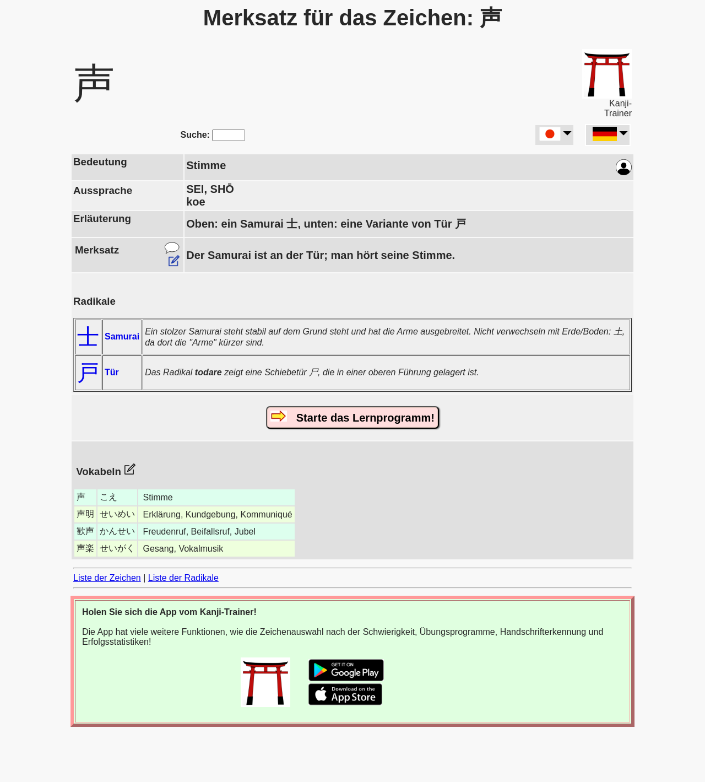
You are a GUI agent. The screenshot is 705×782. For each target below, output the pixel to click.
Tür (112, 372)
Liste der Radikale (183, 578)
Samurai (122, 336)
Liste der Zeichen (107, 578)
